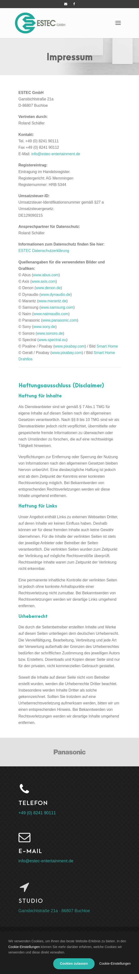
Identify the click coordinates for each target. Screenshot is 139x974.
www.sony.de (44, 327)
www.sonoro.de (50, 333)
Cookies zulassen (74, 963)
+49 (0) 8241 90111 (37, 812)
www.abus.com (46, 275)
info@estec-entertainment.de (55, 154)
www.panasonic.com (59, 320)
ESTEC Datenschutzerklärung (44, 251)
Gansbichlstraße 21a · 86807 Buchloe (54, 914)
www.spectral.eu (52, 340)
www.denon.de (48, 288)
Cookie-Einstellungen (24, 947)
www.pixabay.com (70, 346)
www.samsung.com (57, 307)
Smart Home (107, 346)
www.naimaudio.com (51, 314)
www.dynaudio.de (55, 294)
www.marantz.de (52, 301)
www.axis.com (44, 281)
